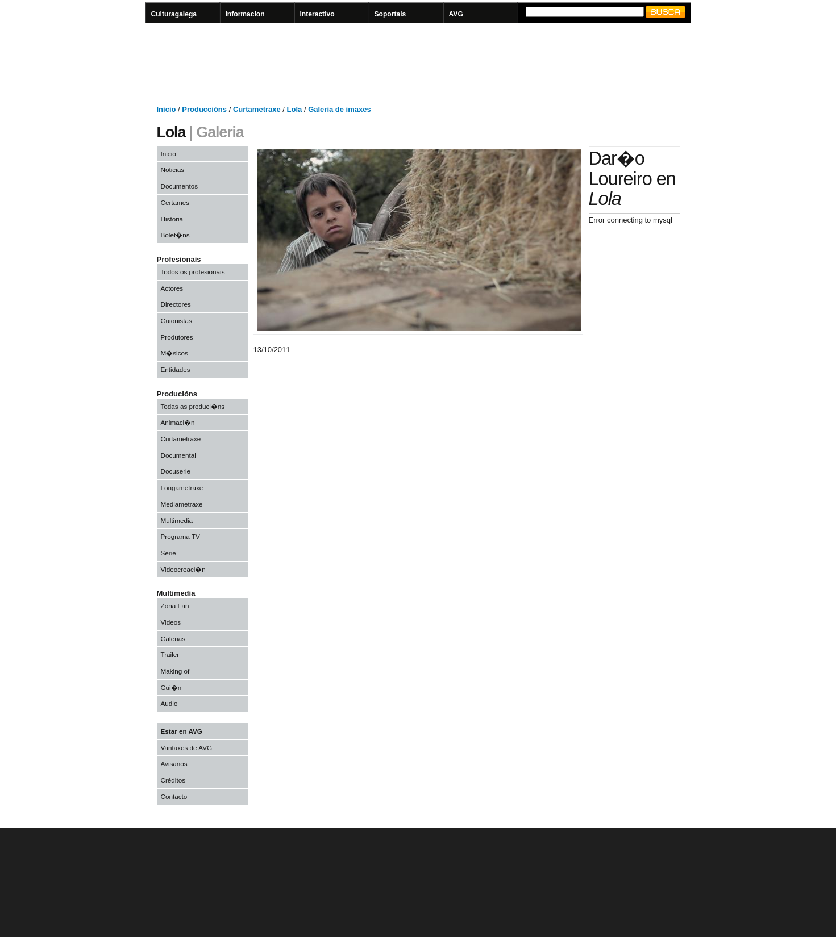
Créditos (173, 780)
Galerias (173, 638)
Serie (168, 553)
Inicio (168, 153)
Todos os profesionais (193, 271)
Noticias (173, 169)
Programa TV (180, 536)
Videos (171, 622)
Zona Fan (175, 605)
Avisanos (174, 763)
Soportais (390, 14)
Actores (172, 288)
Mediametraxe (182, 504)
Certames (175, 202)
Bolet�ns (175, 235)
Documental (178, 455)
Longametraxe (182, 487)
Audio (169, 703)
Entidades (175, 369)
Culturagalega (174, 14)
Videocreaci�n (183, 569)
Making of (175, 671)
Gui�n (171, 687)
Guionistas (176, 320)
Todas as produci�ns (193, 406)
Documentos (179, 186)
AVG (456, 14)
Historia (172, 219)
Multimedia (177, 520)
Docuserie (176, 471)
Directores (176, 304)
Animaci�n (178, 422)
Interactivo (317, 14)
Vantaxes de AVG (187, 747)
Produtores (177, 337)
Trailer (170, 654)
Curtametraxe (181, 438)
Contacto (174, 796)
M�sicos (174, 353)
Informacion (245, 14)
